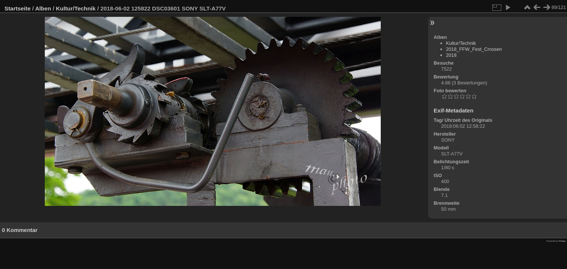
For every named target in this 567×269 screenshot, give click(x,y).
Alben (43, 8)
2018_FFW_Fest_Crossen (474, 49)
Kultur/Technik (76, 8)
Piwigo (562, 241)
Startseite (17, 8)
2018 (451, 55)
